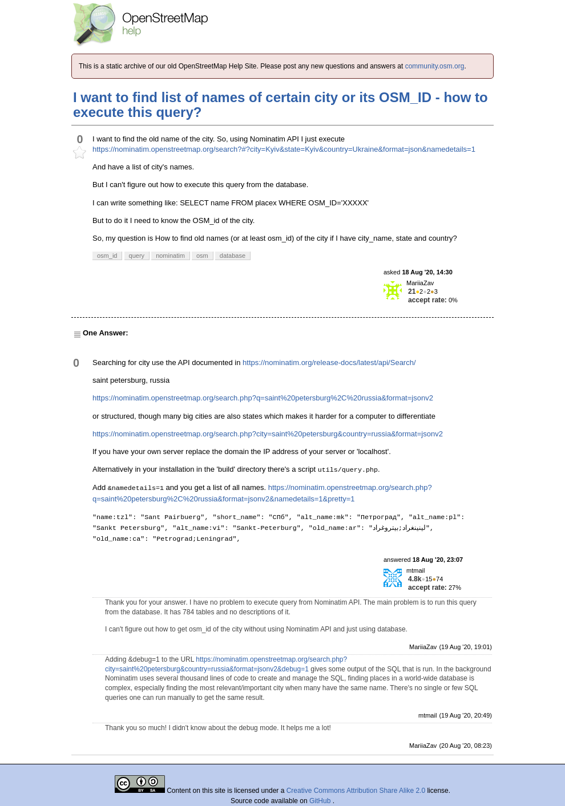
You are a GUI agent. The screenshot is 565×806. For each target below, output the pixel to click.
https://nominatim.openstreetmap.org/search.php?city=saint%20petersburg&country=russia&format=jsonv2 (267, 434)
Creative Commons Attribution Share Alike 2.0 (355, 791)
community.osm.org (435, 66)
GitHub (321, 801)
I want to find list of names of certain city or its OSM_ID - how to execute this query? (280, 105)
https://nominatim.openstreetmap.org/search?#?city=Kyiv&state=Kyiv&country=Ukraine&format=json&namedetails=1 (283, 149)
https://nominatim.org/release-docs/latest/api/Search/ (329, 362)
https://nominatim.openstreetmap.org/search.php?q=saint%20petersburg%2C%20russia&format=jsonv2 (262, 398)
